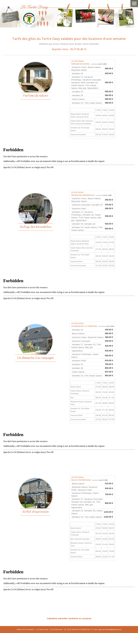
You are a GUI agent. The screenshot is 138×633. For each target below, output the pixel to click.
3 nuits (104, 110)
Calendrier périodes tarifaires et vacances (69, 618)
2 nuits (98, 110)
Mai (72, 397)
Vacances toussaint (78, 134)
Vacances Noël (76, 261)
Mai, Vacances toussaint (80, 539)
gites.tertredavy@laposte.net (109, 629)
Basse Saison (76, 387)
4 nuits (111, 110)
